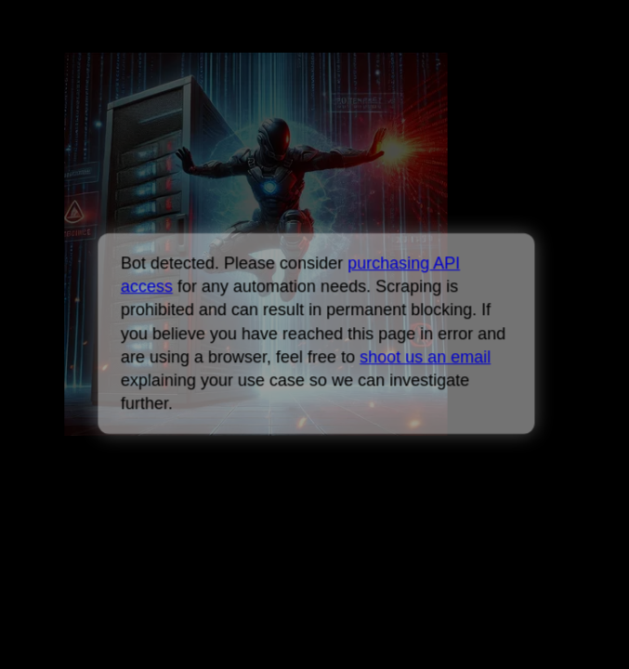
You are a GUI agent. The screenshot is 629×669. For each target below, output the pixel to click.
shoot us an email (425, 357)
